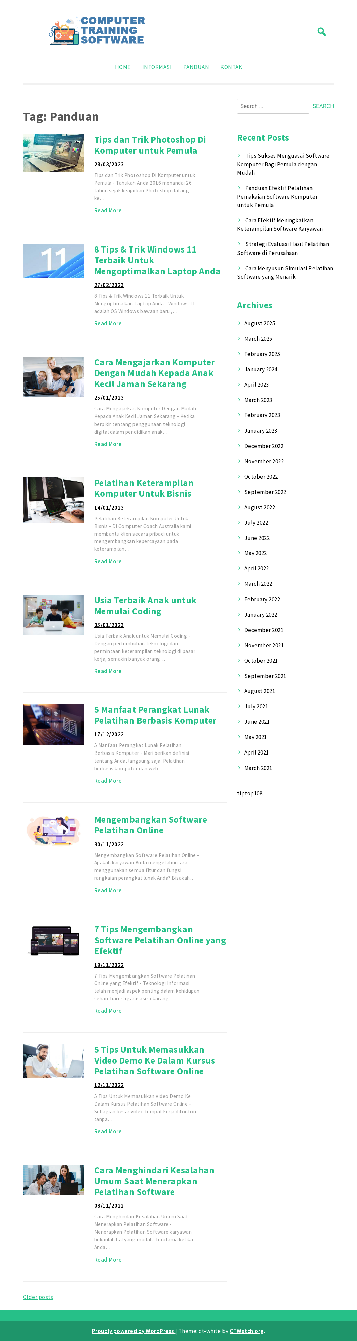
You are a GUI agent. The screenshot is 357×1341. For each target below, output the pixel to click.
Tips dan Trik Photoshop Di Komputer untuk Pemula (150, 145)
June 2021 (257, 721)
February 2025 (262, 354)
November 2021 (264, 645)
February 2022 (262, 599)
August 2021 (259, 691)
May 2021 (255, 737)
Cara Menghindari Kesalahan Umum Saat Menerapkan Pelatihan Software (154, 1180)
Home (123, 67)
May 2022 (255, 553)
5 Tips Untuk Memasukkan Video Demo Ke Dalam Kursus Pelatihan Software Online (154, 1060)
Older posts (38, 1297)
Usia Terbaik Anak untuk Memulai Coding (145, 605)
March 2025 (258, 338)
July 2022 (256, 522)
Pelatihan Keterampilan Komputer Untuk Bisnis (144, 488)
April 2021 (256, 752)
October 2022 (261, 476)
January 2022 (260, 614)
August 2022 (259, 507)
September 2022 (265, 492)
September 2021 (265, 676)
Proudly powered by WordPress (134, 1331)
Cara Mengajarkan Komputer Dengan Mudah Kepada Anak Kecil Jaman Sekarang (154, 372)
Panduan (196, 67)
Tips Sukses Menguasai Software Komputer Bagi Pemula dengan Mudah (283, 164)
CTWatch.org (247, 1331)
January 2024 (260, 369)
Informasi (157, 67)
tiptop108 (249, 793)
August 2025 (259, 323)
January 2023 (260, 430)
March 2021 (258, 768)
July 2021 (256, 706)
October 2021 (261, 660)
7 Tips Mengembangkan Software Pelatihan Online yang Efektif (160, 939)
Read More (108, 210)
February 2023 (262, 415)
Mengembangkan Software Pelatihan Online (150, 825)
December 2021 (264, 630)
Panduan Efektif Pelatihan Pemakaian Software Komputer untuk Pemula (277, 196)
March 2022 (258, 584)
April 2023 (256, 384)
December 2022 (264, 446)
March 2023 (258, 400)
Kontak (231, 67)
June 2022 (257, 538)
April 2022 (256, 568)
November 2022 (264, 461)
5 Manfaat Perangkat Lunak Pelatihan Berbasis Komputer (155, 715)
